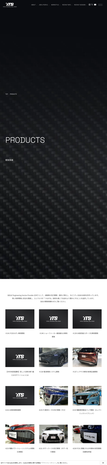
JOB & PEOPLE (44, 5)
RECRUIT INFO (67, 5)
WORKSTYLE (55, 5)
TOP (6, 94)
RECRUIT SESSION (80, 5)
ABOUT (34, 5)
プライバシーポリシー (49, 463)
